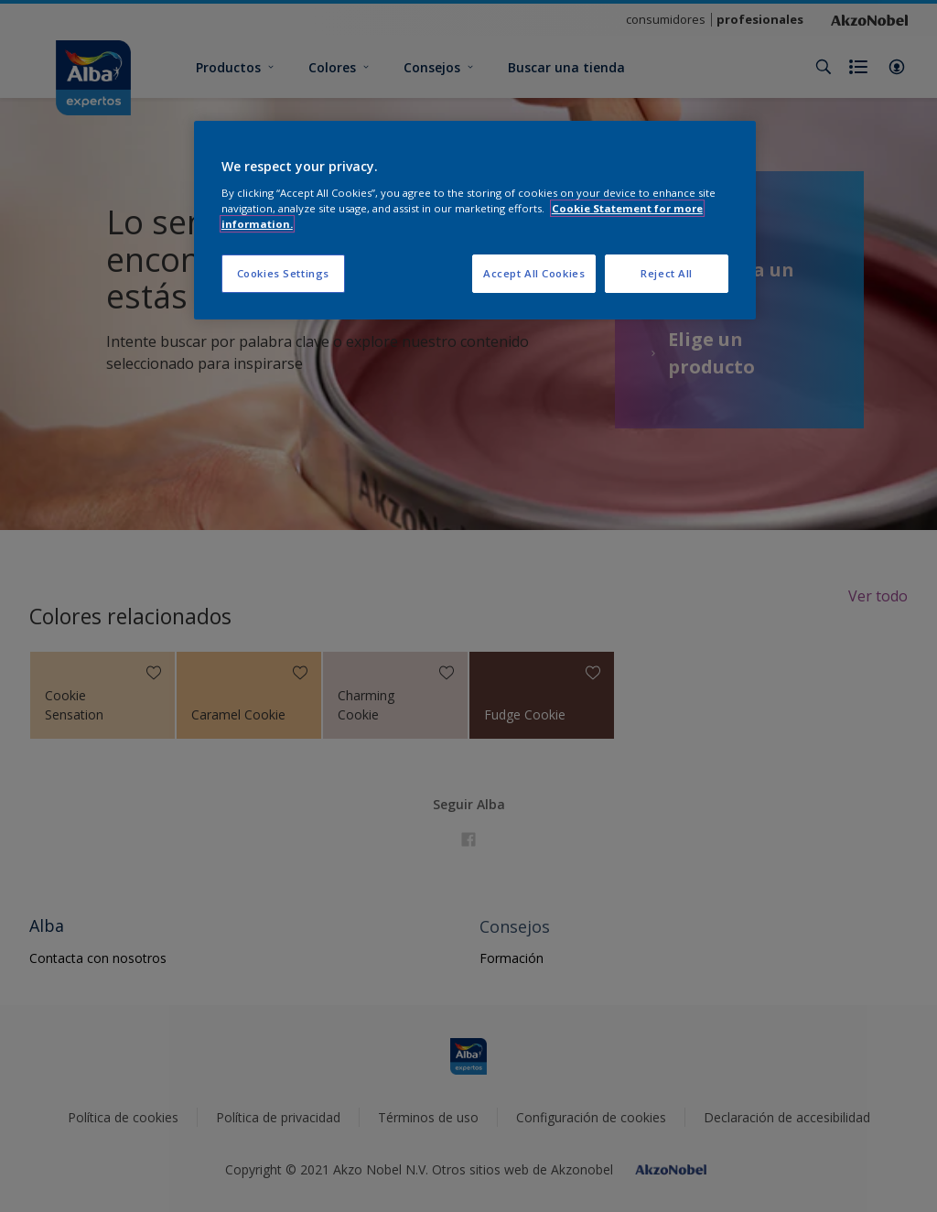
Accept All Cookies (534, 273)
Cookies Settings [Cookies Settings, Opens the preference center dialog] (283, 273)
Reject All (667, 273)
